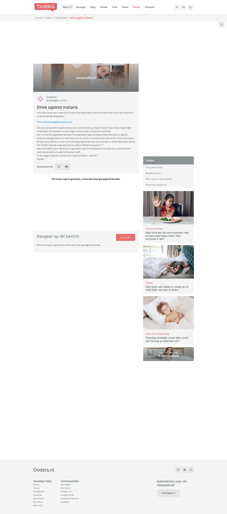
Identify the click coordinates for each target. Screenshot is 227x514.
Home (38, 17)
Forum (136, 7)
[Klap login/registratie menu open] (190, 7)
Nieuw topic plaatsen (155, 184)
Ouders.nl (43, 470)
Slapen (149, 282)
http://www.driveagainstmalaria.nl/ (54, 121)
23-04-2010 (51, 100)
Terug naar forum (154, 167)
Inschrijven (168, 493)
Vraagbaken (39, 491)
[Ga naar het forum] (183, 7)
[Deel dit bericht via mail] (66, 166)
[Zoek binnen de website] (177, 7)
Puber (125, 7)
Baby (93, 7)
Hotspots (150, 7)
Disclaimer (66, 487)
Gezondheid (61, 17)
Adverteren (38, 498)
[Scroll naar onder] (222, 25)
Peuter (104, 7)
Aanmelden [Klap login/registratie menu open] (125, 237)
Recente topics (152, 173)
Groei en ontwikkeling (157, 333)
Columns (37, 494)
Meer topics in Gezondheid (158, 178)
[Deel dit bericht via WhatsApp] (58, 166)
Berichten (38, 501)
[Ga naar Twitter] (184, 470)
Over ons (37, 505)
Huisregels (66, 484)
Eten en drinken (153, 228)
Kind (114, 7)
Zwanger (81, 7)
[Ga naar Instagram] (191, 470)
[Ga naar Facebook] (178, 470)
